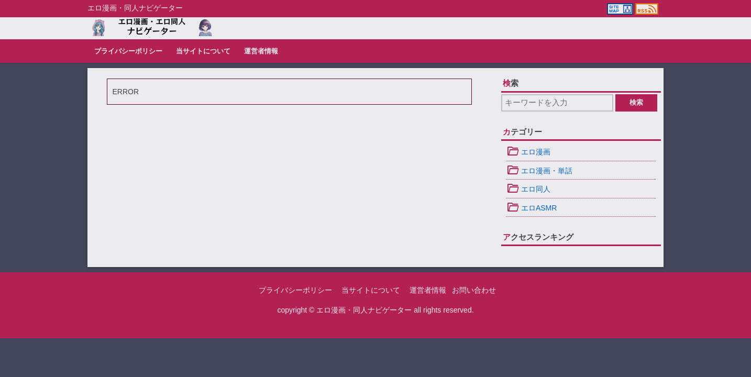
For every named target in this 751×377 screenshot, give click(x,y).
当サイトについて (203, 51)
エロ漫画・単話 (539, 171)
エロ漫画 (528, 152)
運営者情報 (261, 51)
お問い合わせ (474, 290)
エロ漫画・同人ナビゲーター (364, 310)
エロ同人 (528, 189)
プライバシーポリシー (128, 51)
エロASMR (531, 208)
